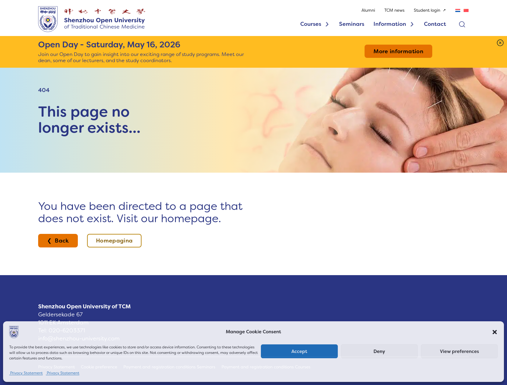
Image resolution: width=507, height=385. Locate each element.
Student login (427, 10)
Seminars (351, 24)
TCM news (394, 10)
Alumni (368, 10)
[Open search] (462, 24)
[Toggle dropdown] (327, 24)
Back (62, 240)
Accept (299, 351)
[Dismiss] (500, 43)
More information (398, 51)
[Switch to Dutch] (457, 10)
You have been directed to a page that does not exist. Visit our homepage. (140, 212)
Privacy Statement (26, 373)
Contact (435, 24)
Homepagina (114, 240)
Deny (379, 351)
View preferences (459, 351)
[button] (495, 332)
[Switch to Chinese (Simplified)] (466, 10)
